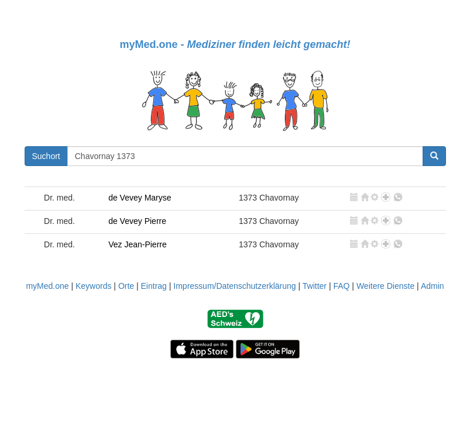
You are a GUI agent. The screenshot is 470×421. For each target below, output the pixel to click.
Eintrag (154, 286)
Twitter (315, 286)
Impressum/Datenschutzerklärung (234, 286)
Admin (432, 286)
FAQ (341, 286)
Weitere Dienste (385, 286)
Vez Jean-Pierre (137, 244)
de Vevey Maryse (139, 197)
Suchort (46, 156)
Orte (126, 286)
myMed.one (47, 286)
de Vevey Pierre (137, 221)
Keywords (93, 286)
